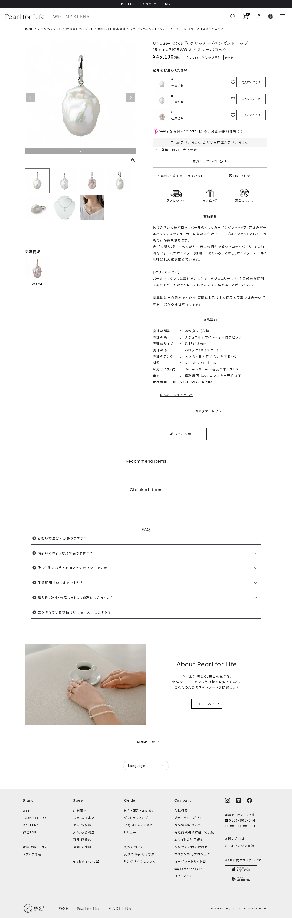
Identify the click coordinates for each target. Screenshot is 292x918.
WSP (26, 810)
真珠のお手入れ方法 (139, 854)
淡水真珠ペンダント (80, 29)
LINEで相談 (239, 175)
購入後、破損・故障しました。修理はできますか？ (75, 597)
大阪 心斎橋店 (84, 832)
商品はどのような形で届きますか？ (65, 553)
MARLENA (31, 825)
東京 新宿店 (82, 825)
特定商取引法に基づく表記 (194, 832)
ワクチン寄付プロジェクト (193, 854)
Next (130, 97)
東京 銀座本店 (84, 817)
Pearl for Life (35, 817)
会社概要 (181, 810)
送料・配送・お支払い (139, 810)
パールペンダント (50, 29)
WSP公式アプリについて (243, 860)
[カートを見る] (245, 16)
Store (78, 800)
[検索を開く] (232, 16)
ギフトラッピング (136, 817)
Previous (30, 97)
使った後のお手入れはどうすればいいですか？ (74, 568)
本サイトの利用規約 (189, 839)
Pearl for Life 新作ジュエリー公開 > (146, 4)
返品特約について (187, 825)
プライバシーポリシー (190, 817)
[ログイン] (259, 16)
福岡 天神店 (82, 847)
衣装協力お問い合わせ (191, 847)
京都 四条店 (82, 839)
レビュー (130, 832)
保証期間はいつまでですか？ (60, 582)
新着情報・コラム (35, 847)
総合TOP (30, 832)
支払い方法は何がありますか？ (62, 538)
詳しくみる (206, 704)
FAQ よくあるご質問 (139, 825)
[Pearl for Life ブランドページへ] (26, 16)
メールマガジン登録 (239, 845)
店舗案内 (80, 810)
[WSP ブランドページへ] (57, 16)
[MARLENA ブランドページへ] (77, 16)
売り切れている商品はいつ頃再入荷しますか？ (74, 612)
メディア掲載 (32, 854)
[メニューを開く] (282, 16)
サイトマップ (183, 876)
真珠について (134, 847)
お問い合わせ (235, 838)
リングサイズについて (140, 861)
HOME (28, 29)
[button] (271, 16)
